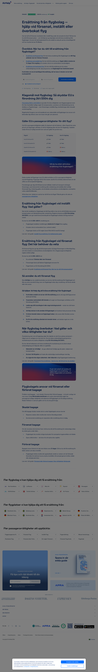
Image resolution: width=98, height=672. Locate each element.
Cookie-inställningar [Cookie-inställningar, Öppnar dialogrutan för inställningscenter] (72, 666)
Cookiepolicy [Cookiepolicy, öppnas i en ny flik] (27, 666)
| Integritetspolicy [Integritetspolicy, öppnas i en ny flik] (34, 666)
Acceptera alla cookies (72, 662)
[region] (49, 664)
